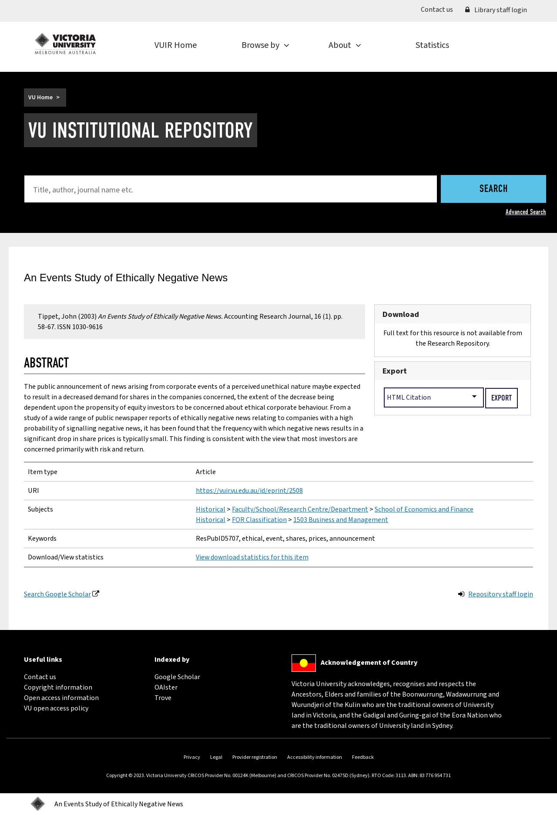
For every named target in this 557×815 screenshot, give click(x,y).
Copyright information (58, 687)
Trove (162, 698)
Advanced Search (526, 212)
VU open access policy (56, 708)
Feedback (363, 757)
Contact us (440, 9)
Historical (210, 509)
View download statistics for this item (252, 557)
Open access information (61, 698)
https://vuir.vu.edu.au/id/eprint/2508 (249, 490)
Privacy (192, 757)
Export (395, 371)
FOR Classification (259, 520)
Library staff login (496, 10)
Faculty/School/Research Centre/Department (300, 509)
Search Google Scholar (57, 594)
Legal (216, 757)
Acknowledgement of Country (369, 662)
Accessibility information (314, 757)
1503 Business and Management (340, 520)
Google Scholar (177, 677)
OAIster (166, 687)
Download (401, 314)
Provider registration (254, 757)
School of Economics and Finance (424, 509)
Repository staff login (500, 594)
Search (494, 189)
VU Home (40, 97)
